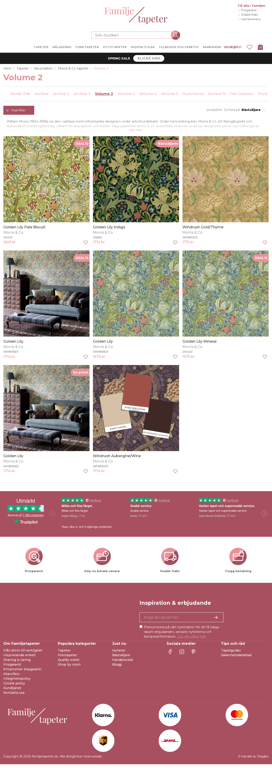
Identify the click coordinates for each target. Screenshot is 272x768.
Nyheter (119, 654)
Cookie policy (14, 687)
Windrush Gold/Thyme (202, 231)
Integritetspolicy (16, 682)
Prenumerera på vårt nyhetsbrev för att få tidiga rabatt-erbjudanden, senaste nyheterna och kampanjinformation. (181, 635)
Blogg (117, 668)
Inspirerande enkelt (19, 659)
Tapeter (64, 654)
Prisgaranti (12, 668)
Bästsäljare (121, 659)
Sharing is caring (16, 664)
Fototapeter (67, 659)
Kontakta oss (14, 696)
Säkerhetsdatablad (236, 659)
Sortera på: (232, 110)
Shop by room (69, 668)
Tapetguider (231, 654)
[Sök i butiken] (133, 35)
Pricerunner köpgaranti (22, 673)
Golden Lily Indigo (109, 231)
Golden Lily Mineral (199, 345)
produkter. (215, 110)
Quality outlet (68, 664)
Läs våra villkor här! (191, 640)
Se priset (80, 376)
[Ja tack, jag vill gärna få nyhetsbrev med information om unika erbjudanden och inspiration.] (181, 621)
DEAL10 (82, 147)
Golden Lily (13, 345)
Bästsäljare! (168, 147)
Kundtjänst (233, 47)
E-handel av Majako (253, 760)
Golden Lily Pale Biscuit (24, 231)
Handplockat (122, 664)
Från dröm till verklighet (22, 654)
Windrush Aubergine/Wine (117, 459)
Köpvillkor (11, 678)
